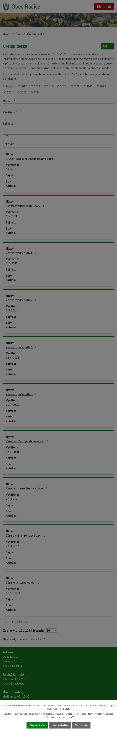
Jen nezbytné (60, 725)
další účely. (65, 708)
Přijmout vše (37, 725)
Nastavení (81, 725)
